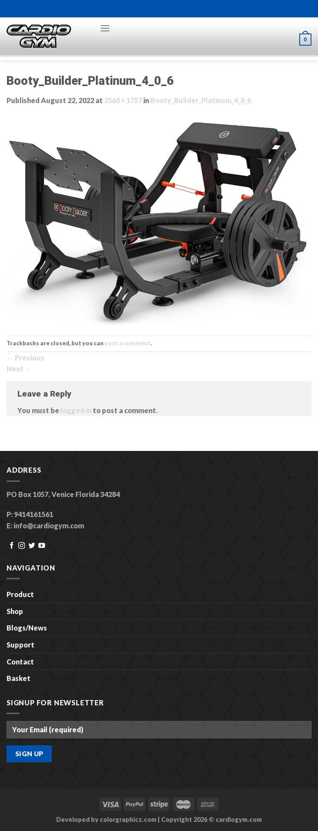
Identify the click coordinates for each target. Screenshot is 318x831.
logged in (76, 410)
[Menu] (105, 28)
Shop (15, 611)
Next (19, 368)
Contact (20, 661)
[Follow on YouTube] (41, 546)
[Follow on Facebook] (11, 546)
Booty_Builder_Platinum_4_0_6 (200, 100)
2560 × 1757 (123, 100)
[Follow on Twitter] (31, 546)
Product (20, 594)
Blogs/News (27, 628)
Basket (18, 678)
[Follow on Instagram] (21, 546)
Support (20, 645)
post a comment (128, 343)
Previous (25, 358)
